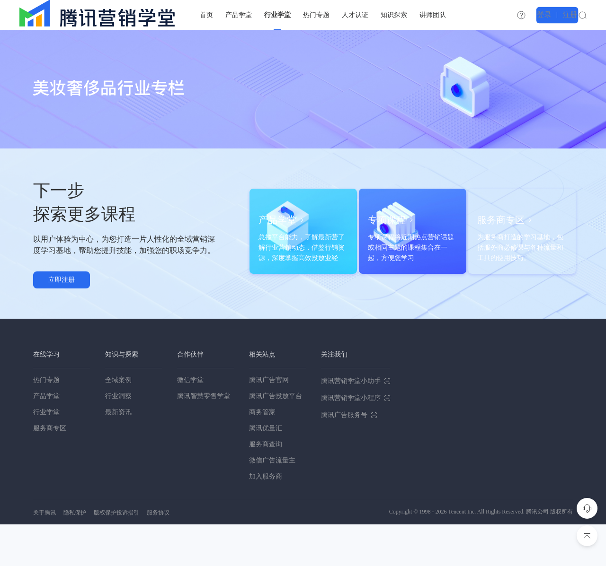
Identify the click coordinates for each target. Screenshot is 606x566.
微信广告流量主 (272, 501)
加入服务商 (265, 518)
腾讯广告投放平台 (275, 437)
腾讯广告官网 (269, 421)
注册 (583, 14)
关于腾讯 (44, 554)
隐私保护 (74, 554)
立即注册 (61, 300)
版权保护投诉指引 (116, 554)
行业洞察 (118, 437)
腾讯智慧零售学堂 (203, 437)
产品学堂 (46, 437)
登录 (560, 14)
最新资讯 (118, 453)
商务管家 (262, 453)
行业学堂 (46, 453)
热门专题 (46, 421)
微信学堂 (190, 421)
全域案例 (118, 421)
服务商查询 (265, 485)
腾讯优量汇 (265, 469)
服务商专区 (49, 469)
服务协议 (158, 554)
